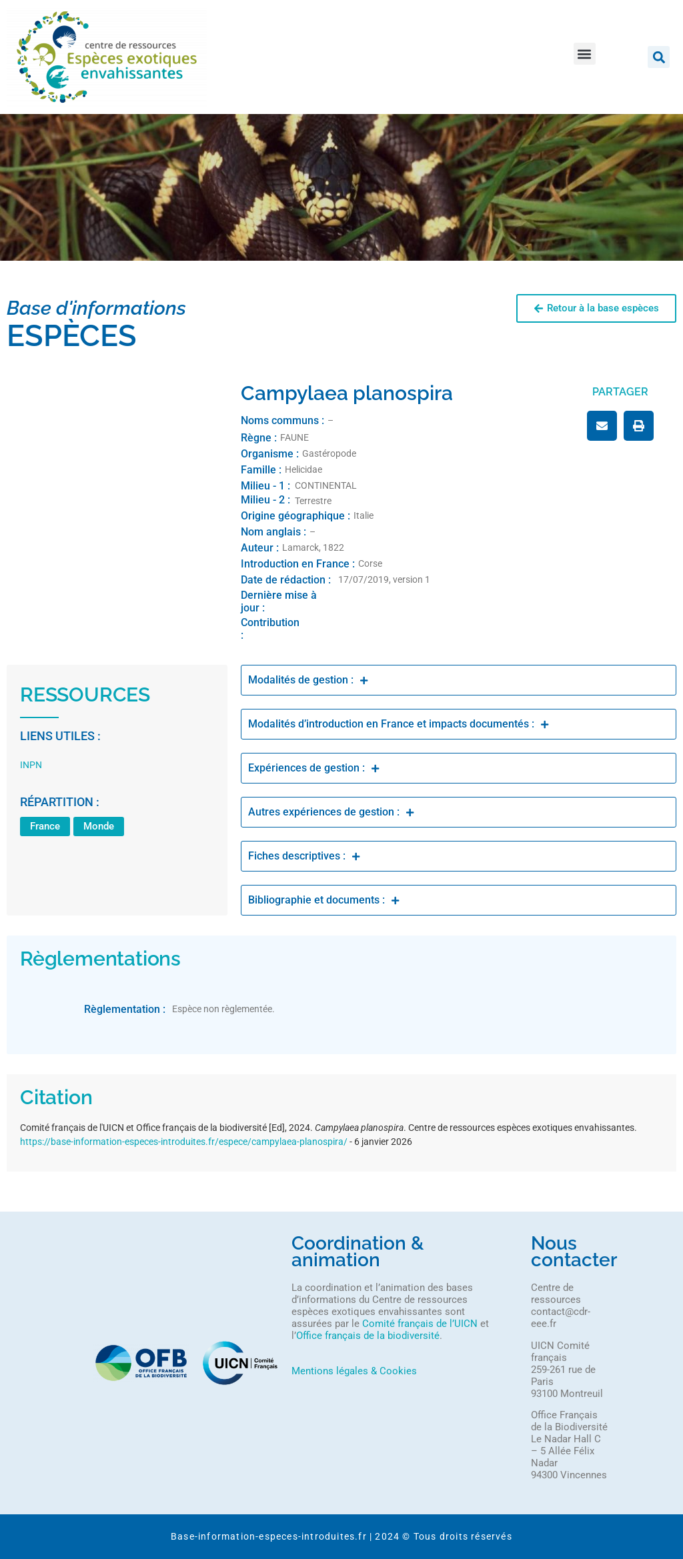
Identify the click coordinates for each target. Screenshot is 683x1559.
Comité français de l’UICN (420, 1324)
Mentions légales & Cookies (354, 1371)
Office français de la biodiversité (368, 1336)
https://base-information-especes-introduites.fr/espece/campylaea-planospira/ (184, 1141)
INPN (31, 764)
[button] (585, 54)
